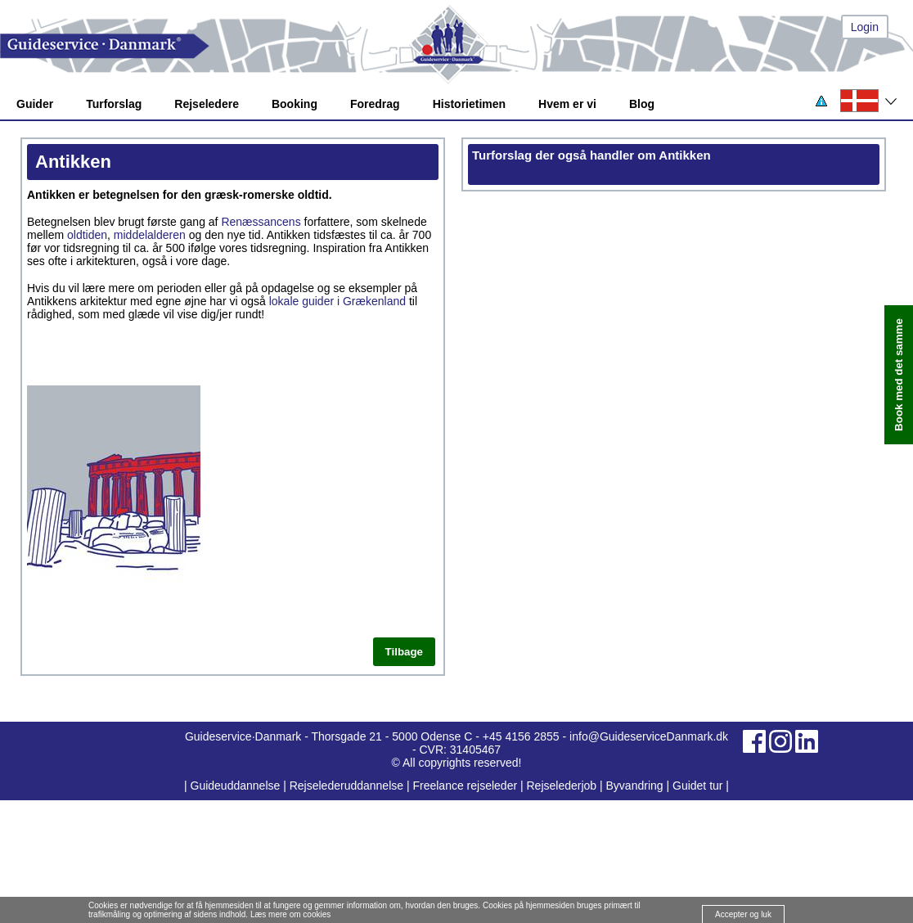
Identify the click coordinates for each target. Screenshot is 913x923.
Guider (34, 103)
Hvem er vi (567, 103)
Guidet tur (697, 785)
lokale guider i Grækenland (337, 301)
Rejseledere (206, 103)
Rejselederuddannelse (348, 785)
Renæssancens (260, 221)
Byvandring (634, 785)
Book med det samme (899, 375)
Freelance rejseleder (464, 785)
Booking (294, 103)
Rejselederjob (562, 785)
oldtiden (87, 234)
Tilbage (404, 652)
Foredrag (375, 103)
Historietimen (469, 103)
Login (865, 27)
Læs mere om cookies (290, 914)
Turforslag (114, 103)
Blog (641, 103)
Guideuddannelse (237, 785)
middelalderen (150, 234)
